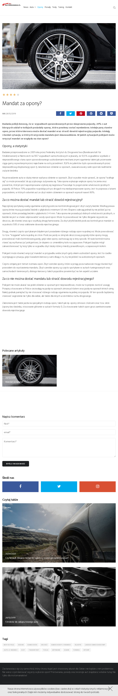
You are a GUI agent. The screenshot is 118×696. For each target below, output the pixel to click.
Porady (48, 7)
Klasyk (78, 645)
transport (34, 650)
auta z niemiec (11, 650)
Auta (33, 7)
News (26, 7)
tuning (76, 650)
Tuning (61, 7)
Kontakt (69, 7)
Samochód (32, 645)
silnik (66, 650)
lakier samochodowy (95, 645)
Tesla (45, 650)
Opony (40, 7)
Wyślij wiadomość (15, 464)
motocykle (9, 645)
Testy (54, 7)
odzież (44, 645)
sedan (21, 645)
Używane (56, 650)
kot (23, 650)
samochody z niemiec (61, 645)
